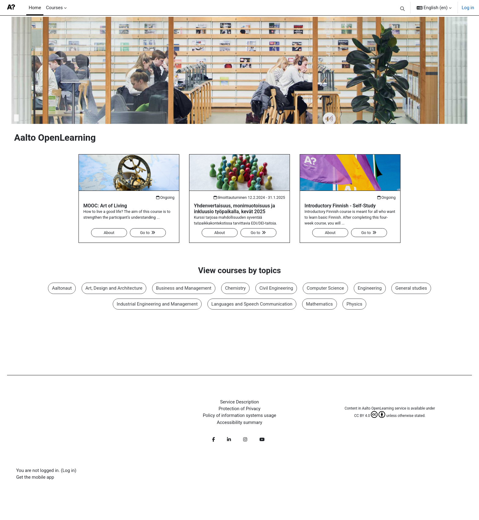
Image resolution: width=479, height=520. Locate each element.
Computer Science (325, 288)
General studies (411, 288)
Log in (468, 7)
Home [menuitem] (35, 7)
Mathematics (319, 304)
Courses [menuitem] (54, 7)
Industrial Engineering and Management (157, 304)
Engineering (370, 288)
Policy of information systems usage (239, 416)
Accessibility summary (239, 423)
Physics (354, 304)
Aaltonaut (62, 288)
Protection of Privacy (239, 409)
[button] (402, 8)
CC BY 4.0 (369, 416)
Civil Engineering (276, 288)
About (109, 232)
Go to (148, 232)
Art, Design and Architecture (113, 288)
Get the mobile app (36, 478)
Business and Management (183, 288)
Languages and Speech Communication (251, 304)
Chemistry (235, 288)
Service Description (239, 402)
